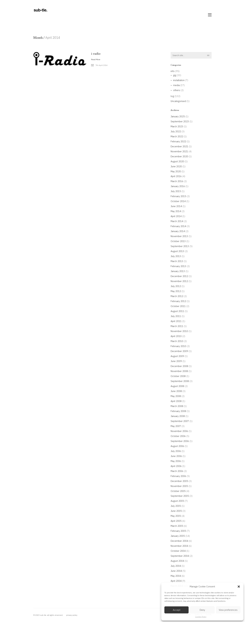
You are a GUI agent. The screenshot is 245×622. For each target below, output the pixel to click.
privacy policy (71, 615)
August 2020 (177, 161)
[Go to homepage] (40, 15)
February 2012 (178, 301)
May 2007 (176, 426)
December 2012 (179, 276)
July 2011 (176, 316)
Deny (202, 609)
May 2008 (176, 396)
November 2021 (179, 151)
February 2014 (178, 226)
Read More (95, 59)
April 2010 (176, 336)
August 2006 (177, 446)
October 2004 (178, 550)
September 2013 (180, 246)
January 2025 (178, 116)
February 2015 (178, 196)
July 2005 (176, 505)
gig (174, 75)
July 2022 (176, 131)
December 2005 (179, 481)
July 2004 (176, 565)
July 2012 (176, 286)
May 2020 (176, 171)
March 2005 (177, 525)
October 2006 (178, 436)
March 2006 (177, 471)
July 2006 (176, 451)
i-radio (95, 53)
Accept (176, 609)
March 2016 (177, 181)
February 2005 (178, 530)
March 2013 (177, 261)
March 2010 (177, 341)
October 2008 (178, 376)
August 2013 (177, 251)
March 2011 (177, 326)
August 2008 (177, 386)
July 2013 (176, 256)
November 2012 (179, 281)
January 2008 (178, 416)
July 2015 (176, 191)
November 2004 (179, 545)
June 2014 (176, 206)
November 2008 (179, 371)
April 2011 (176, 321)
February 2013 (178, 266)
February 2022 (178, 141)
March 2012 (177, 296)
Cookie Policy (200, 616)
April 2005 (176, 520)
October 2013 (178, 241)
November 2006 (179, 431)
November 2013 (179, 236)
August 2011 (177, 311)
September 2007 (180, 421)
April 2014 (176, 216)
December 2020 (179, 156)
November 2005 (179, 486)
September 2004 (180, 555)
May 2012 (176, 291)
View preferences (228, 609)
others (176, 90)
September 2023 (180, 121)
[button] (238, 586)
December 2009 (179, 351)
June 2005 (176, 510)
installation (179, 80)
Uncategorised (178, 101)
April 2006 (176, 466)
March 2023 (177, 126)
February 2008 (178, 411)
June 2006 (176, 456)
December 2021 (179, 146)
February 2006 (178, 476)
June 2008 (176, 391)
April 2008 (176, 401)
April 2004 (176, 580)
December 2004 (179, 540)
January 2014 (178, 231)
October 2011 (178, 306)
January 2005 (178, 535)
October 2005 (178, 491)
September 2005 (180, 495)
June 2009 (176, 361)
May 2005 (176, 515)
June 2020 (176, 166)
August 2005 (177, 500)
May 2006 (176, 461)
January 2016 (178, 186)
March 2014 (177, 221)
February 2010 (178, 346)
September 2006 (180, 441)
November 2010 (179, 331)
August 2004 (177, 560)
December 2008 (179, 366)
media (176, 85)
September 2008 (180, 381)
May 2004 (176, 575)
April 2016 (176, 176)
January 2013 (178, 271)
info (173, 71)
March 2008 (177, 406)
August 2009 (177, 356)
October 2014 (178, 201)
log (172, 96)
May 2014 (176, 211)
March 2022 (177, 136)
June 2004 (176, 570)
